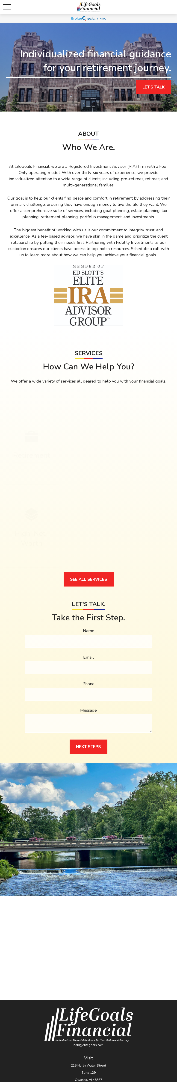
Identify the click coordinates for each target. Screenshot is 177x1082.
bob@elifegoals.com (88, 1045)
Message (88, 710)
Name (88, 631)
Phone (88, 684)
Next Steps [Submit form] (88, 746)
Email (88, 657)
